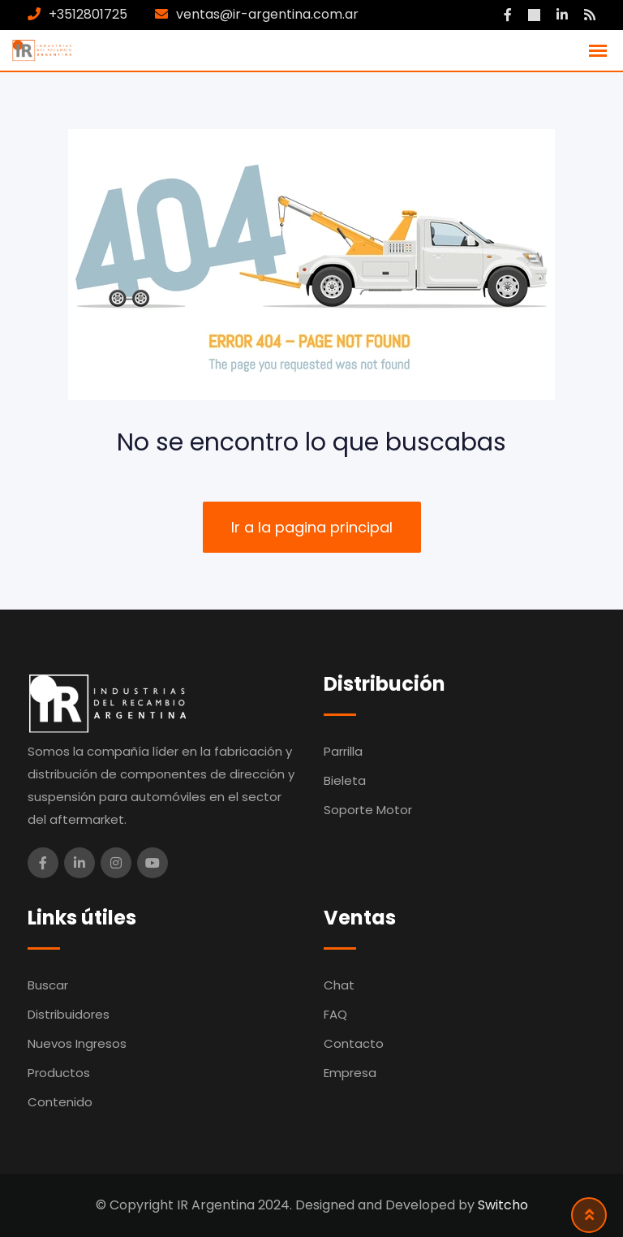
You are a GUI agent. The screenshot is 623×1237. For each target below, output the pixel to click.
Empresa (350, 1072)
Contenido (60, 1101)
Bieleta (345, 780)
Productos (59, 1072)
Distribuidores (69, 1014)
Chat (339, 984)
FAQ (335, 1014)
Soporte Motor (368, 809)
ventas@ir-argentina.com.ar (267, 14)
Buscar (48, 984)
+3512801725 (88, 14)
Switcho (503, 1205)
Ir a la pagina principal (312, 527)
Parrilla (343, 751)
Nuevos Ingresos (77, 1043)
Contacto (354, 1043)
